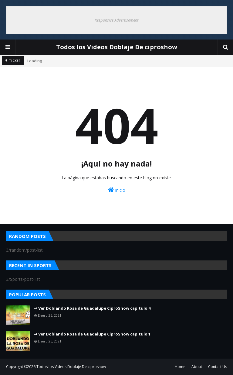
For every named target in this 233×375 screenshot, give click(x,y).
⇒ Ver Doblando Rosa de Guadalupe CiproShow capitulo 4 (92, 308)
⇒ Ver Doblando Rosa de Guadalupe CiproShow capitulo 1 (92, 334)
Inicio (116, 190)
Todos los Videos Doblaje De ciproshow (116, 47)
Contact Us (217, 366)
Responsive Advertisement (116, 20)
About (196, 366)
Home (180, 366)
